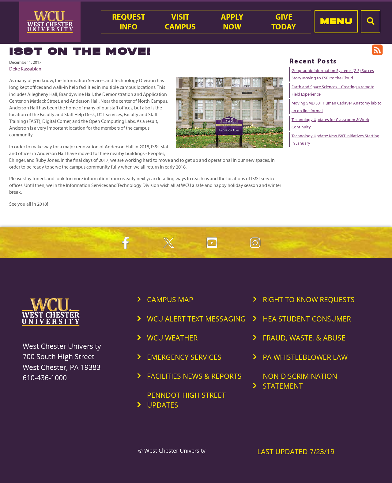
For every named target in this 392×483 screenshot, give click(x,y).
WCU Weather (172, 338)
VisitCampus (180, 22)
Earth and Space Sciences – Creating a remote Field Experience (333, 90)
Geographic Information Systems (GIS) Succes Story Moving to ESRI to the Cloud (333, 74)
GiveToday (283, 22)
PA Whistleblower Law (305, 357)
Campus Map (170, 299)
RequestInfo (128, 22)
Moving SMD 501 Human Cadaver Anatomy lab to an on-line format (337, 106)
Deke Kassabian (25, 69)
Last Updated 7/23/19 (295, 451)
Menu (336, 21)
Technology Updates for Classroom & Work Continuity (330, 123)
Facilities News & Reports (194, 376)
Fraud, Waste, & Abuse (304, 338)
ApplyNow (232, 22)
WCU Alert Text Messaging (196, 319)
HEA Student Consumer (307, 319)
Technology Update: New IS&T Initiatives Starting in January (335, 139)
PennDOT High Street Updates (186, 400)
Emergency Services (184, 357)
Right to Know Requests (309, 299)
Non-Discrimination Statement (300, 381)
